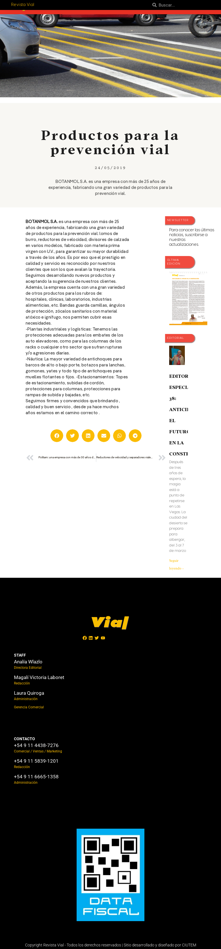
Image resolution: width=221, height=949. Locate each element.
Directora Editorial (28, 668)
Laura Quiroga (29, 693)
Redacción (22, 683)
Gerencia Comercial (29, 707)
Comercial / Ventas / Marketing (38, 751)
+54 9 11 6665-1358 (36, 776)
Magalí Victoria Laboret (39, 677)
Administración (26, 699)
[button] (56, 435)
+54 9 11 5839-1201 (36, 761)
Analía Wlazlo (28, 662)
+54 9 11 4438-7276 (36, 745)
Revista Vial (22, 5)
